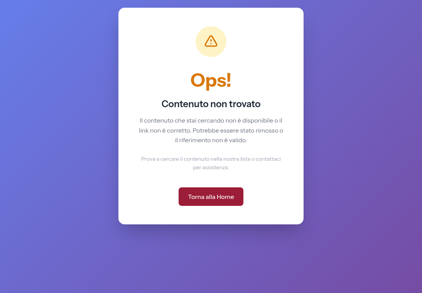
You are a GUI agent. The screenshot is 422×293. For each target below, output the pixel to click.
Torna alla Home (211, 196)
